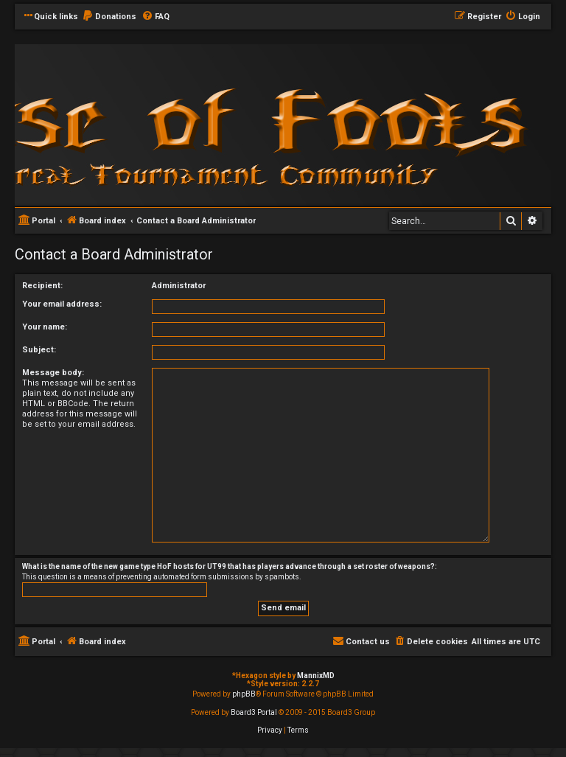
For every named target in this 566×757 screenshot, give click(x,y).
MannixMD (316, 675)
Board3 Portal (254, 712)
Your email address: (62, 304)
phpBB (244, 694)
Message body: (53, 372)
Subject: (39, 350)
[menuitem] (109, 17)
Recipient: (42, 285)
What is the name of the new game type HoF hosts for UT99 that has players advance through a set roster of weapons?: (229, 566)
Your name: (44, 327)
